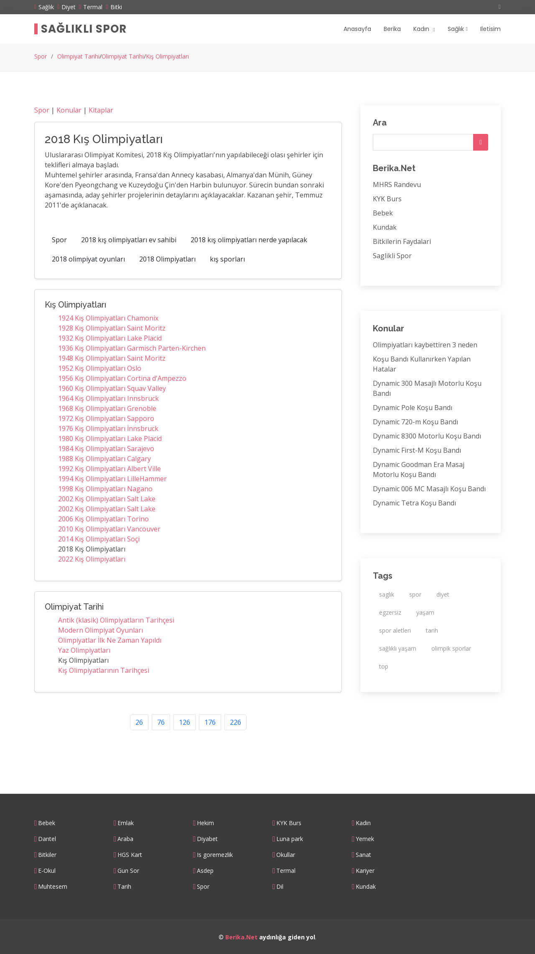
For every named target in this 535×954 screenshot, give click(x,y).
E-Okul (47, 871)
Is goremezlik (215, 855)
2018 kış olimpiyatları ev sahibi (128, 239)
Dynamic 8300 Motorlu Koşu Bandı (427, 436)
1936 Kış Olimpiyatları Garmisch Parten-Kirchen (132, 348)
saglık (386, 594)
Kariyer (365, 871)
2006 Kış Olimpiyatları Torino (103, 518)
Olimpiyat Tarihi (78, 56)
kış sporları (227, 259)
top (383, 666)
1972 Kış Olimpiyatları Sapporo (106, 418)
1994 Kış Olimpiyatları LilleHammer (112, 478)
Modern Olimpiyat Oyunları (100, 630)
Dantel (47, 839)
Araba (125, 839)
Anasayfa (357, 29)
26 (139, 722)
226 (235, 722)
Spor (40, 56)
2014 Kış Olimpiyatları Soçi (99, 539)
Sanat (363, 855)
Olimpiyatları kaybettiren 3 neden (425, 344)
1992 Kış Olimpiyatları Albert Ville (109, 468)
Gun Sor (128, 871)
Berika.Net (241, 937)
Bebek (383, 213)
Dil (279, 887)
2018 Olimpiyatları (167, 259)
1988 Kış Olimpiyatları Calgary (104, 458)
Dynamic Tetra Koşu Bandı (414, 503)
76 (161, 722)
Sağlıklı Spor (84, 28)
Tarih (124, 887)
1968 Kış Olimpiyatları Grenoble (107, 408)
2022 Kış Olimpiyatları (91, 559)
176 (210, 722)
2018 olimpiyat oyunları (88, 259)
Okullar (285, 855)
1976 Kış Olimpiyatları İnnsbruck (108, 428)
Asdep (205, 871)
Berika (392, 29)
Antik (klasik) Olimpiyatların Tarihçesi (116, 620)
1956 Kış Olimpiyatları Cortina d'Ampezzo (122, 378)
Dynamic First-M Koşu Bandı (417, 450)
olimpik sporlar (451, 648)
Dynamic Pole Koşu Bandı (412, 407)
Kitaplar (101, 110)
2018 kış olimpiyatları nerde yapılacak (249, 239)
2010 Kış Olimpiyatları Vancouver (109, 528)
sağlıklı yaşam (397, 648)
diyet (442, 594)
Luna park (289, 839)
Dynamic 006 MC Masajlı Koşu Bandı (429, 488)
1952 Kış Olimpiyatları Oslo (99, 368)
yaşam (425, 612)
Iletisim (490, 29)
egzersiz (390, 612)
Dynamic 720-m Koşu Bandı (415, 421)
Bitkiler (47, 855)
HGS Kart (129, 855)
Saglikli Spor (392, 255)
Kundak (385, 227)
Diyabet (207, 839)
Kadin (363, 823)
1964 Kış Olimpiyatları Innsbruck (108, 398)
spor (415, 594)
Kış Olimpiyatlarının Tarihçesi (103, 670)
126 (184, 722)
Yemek (365, 839)
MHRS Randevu (397, 184)
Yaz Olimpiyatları (84, 650)
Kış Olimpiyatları (167, 56)
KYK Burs (387, 198)
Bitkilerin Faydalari (402, 241)
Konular (69, 110)
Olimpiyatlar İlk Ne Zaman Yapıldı (109, 640)
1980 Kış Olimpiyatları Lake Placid (110, 438)
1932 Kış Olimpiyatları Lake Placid (110, 338)
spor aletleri (395, 630)
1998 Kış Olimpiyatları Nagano (105, 488)
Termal (286, 871)
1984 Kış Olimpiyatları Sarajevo (106, 448)
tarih (432, 630)
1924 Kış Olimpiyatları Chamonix (108, 318)
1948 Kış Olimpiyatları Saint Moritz (112, 358)
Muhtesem (52, 887)
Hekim (205, 823)
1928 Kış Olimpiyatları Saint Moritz (112, 328)
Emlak (125, 823)
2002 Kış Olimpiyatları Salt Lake (106, 498)
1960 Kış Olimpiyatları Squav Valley (112, 388)
